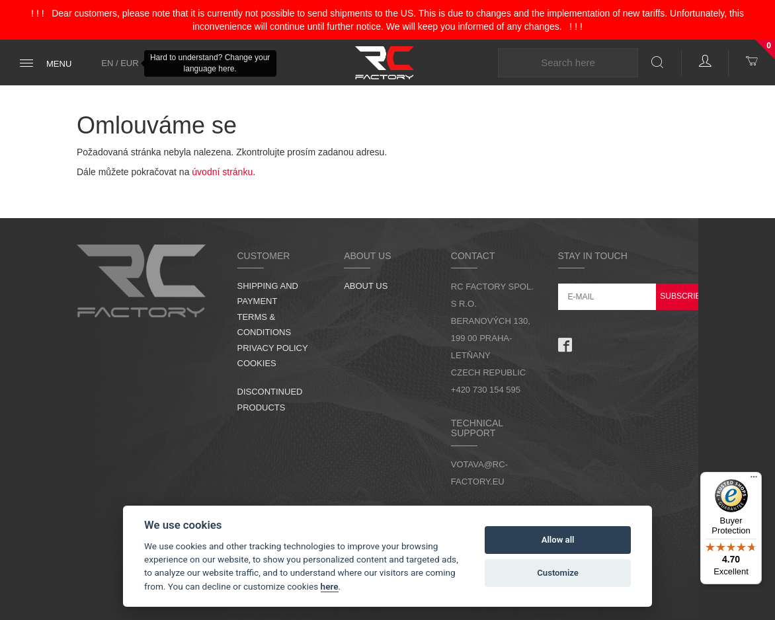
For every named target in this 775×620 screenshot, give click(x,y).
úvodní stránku (222, 172)
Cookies (256, 363)
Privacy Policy (272, 348)
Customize (558, 573)
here (330, 586)
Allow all (558, 540)
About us (366, 286)
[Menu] (754, 480)
